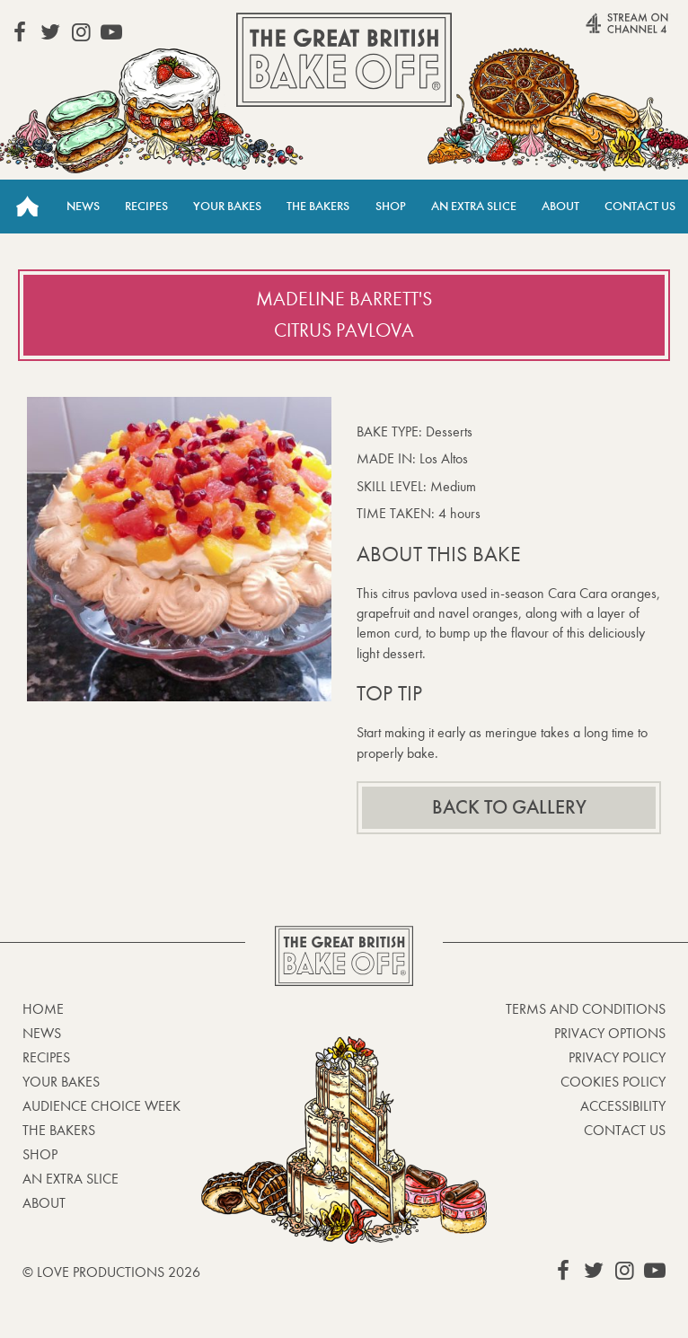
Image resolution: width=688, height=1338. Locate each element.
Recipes (146, 206)
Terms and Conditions (586, 1008)
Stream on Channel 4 (599, 31)
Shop (390, 206)
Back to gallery (509, 807)
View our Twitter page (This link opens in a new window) (50, 32)
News (83, 206)
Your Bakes (227, 206)
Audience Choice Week (101, 1105)
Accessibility (623, 1105)
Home (27, 206)
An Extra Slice (473, 206)
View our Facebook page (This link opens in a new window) (20, 32)
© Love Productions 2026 (111, 1272)
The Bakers (318, 206)
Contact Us (639, 206)
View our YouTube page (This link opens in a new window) (111, 32)
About (560, 206)
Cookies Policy (613, 1081)
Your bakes (61, 1081)
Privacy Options (610, 1033)
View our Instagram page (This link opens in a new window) (81, 32)
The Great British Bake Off (344, 60)
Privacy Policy (617, 1057)
